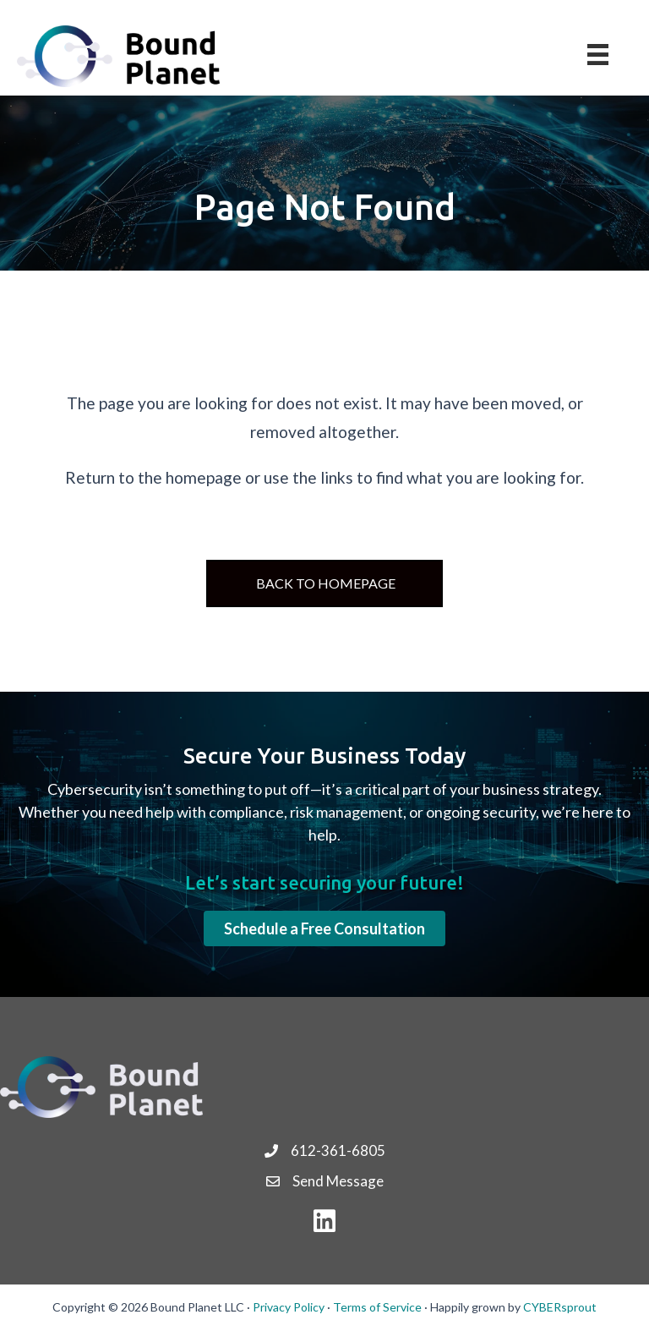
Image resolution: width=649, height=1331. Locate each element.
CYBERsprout (560, 1307)
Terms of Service (377, 1307)
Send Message (338, 1181)
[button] (324, 928)
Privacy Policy (288, 1307)
